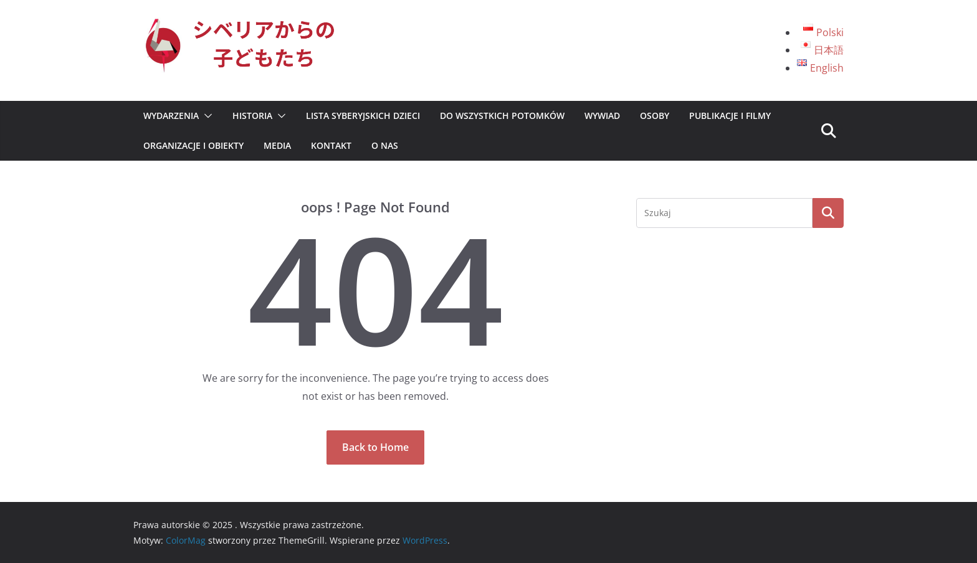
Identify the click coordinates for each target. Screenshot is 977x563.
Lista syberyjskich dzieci (363, 115)
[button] (205, 116)
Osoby (654, 115)
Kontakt (331, 145)
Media (277, 145)
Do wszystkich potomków (502, 115)
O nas (384, 145)
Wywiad (602, 115)
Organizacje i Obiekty (193, 145)
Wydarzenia (171, 115)
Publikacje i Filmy (730, 115)
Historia (252, 115)
